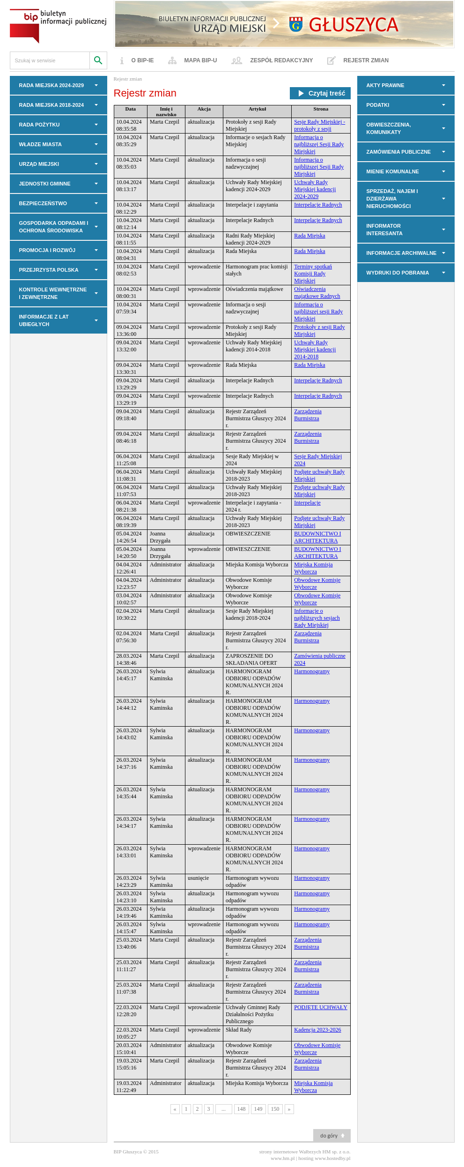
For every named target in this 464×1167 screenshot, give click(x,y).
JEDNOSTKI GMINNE (45, 183)
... (223, 1109)
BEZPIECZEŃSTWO (43, 203)
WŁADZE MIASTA (40, 144)
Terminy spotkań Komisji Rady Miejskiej (313, 273)
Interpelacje (307, 502)
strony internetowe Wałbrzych (290, 1151)
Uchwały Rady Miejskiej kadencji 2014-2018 (315, 349)
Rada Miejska (309, 235)
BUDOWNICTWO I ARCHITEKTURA (317, 537)
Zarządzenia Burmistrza (308, 415)
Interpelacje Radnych (318, 204)
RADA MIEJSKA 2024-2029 (51, 85)
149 (258, 1109)
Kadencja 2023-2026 (317, 1029)
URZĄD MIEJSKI (39, 164)
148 (241, 1109)
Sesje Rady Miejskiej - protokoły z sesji (319, 125)
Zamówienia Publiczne (399, 152)
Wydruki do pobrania (398, 272)
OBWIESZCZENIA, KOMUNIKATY (389, 128)
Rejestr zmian (366, 60)
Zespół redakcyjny (281, 60)
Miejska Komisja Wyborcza (313, 568)
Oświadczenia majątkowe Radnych (317, 292)
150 (275, 1109)
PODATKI (378, 105)
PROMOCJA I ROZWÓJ (47, 250)
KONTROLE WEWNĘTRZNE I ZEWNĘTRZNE (53, 293)
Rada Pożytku (39, 124)
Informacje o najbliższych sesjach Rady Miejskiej (317, 618)
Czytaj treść (320, 93)
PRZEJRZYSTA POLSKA (49, 270)
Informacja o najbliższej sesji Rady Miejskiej (318, 311)
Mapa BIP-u (200, 60)
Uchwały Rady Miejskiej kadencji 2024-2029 (315, 189)
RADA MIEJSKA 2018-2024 (51, 105)
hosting (305, 1158)
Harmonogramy (312, 671)
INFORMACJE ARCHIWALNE (402, 253)
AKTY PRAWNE (386, 85)
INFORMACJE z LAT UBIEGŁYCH (44, 320)
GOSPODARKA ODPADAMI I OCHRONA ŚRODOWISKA (53, 226)
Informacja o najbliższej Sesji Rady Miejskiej (319, 144)
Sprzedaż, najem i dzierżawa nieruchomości (392, 198)
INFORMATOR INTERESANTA (385, 229)
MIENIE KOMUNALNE (393, 171)
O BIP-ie (143, 60)
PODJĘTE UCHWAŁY (320, 1007)
